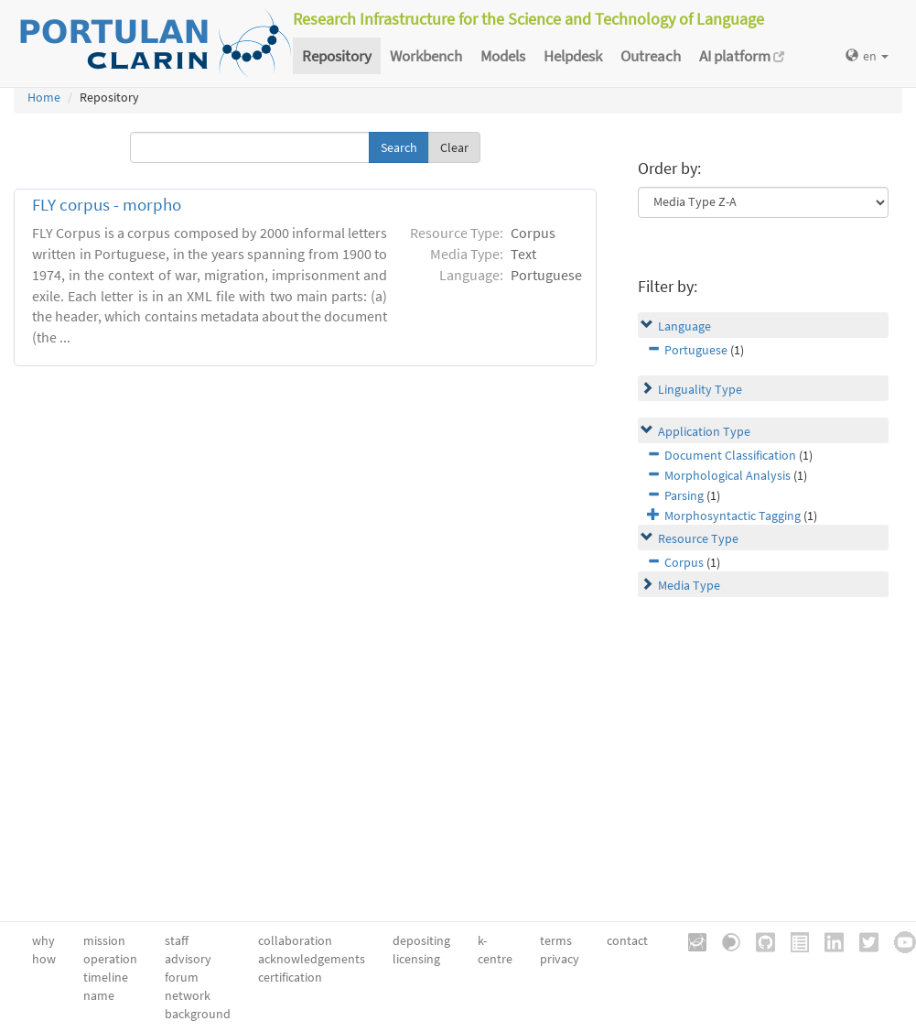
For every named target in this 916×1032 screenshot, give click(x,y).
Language (684, 326)
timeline (105, 977)
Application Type (704, 431)
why (43, 940)
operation (110, 959)
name (98, 995)
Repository (337, 56)
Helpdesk (573, 56)
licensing (416, 959)
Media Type (689, 585)
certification (290, 977)
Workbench (426, 56)
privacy (559, 959)
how (44, 959)
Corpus (684, 562)
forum (182, 977)
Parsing (684, 495)
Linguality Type (700, 389)
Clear (454, 147)
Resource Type (698, 538)
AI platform (741, 56)
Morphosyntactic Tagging (732, 515)
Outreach (650, 56)
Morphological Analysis (727, 475)
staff (177, 940)
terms (556, 940)
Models (502, 56)
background (198, 1013)
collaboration (295, 940)
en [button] (867, 56)
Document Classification (730, 455)
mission (104, 940)
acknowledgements (311, 959)
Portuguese (695, 350)
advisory (188, 959)
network (187, 995)
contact (627, 940)
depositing (421, 940)
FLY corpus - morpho (106, 204)
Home (43, 97)
